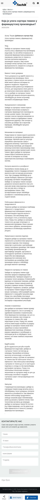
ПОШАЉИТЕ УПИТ (20, 471)
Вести (10, 9)
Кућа (4, 9)
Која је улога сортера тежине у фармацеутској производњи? (19, 13)
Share (4, 497)
